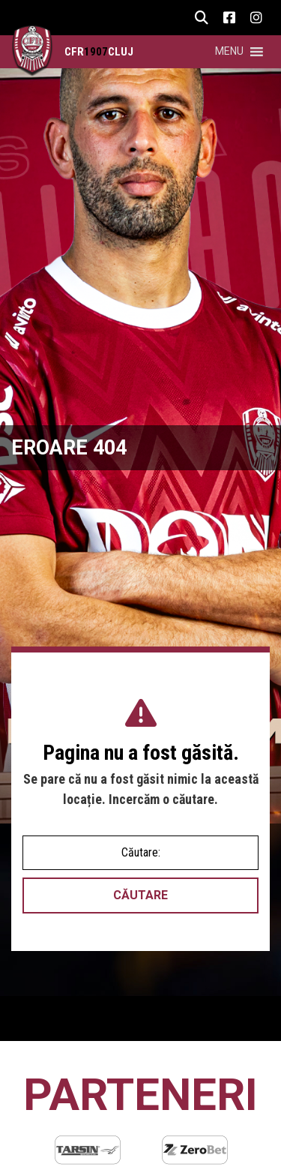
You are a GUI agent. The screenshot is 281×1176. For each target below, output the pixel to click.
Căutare (140, 895)
